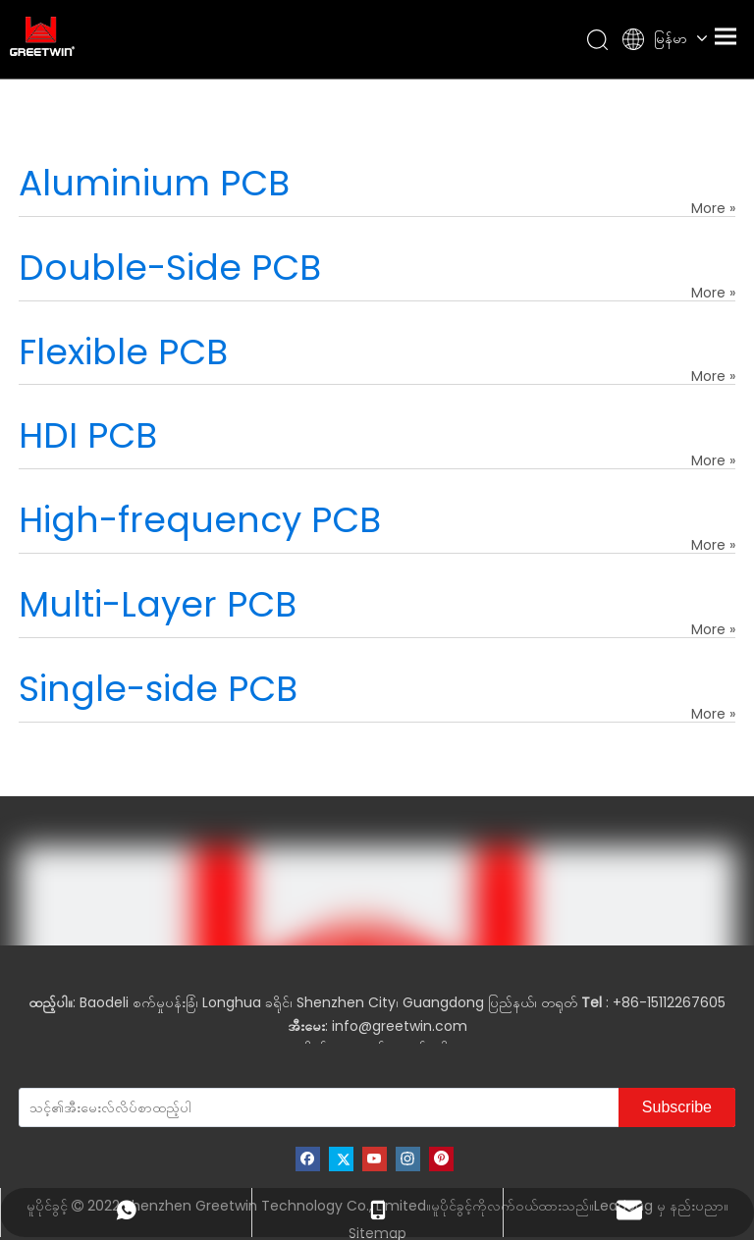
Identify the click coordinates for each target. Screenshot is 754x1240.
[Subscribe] (677, 1107)
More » (713, 208)
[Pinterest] (441, 1159)
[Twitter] (341, 1159)
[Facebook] (308, 1159)
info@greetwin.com (399, 1026)
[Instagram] (408, 1159)
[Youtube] (374, 1159)
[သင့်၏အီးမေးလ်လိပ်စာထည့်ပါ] (153, 1107)
